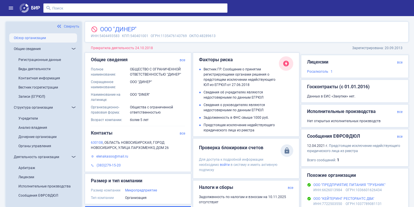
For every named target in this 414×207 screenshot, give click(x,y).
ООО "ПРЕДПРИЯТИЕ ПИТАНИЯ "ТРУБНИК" (349, 185)
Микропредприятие (141, 190)
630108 (97, 143)
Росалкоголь (317, 72)
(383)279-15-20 (109, 165)
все (182, 60)
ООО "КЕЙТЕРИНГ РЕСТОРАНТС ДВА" (343, 199)
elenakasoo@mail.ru (112, 156)
